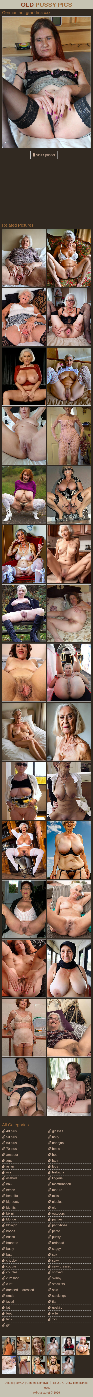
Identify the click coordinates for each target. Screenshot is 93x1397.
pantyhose (57, 1225)
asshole (10, 1178)
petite (54, 1231)
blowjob (9, 1225)
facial (8, 1301)
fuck (7, 1319)
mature (55, 1190)
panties (55, 1219)
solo (53, 1290)
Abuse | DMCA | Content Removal (27, 1382)
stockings (57, 1295)
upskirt (55, 1307)
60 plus (9, 1143)
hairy (53, 1137)
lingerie (55, 1178)
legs (53, 1166)
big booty (10, 1201)
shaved (55, 1272)
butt (7, 1254)
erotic (8, 1295)
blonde (9, 1219)
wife (53, 1313)
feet (7, 1313)
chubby (9, 1260)
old (52, 1207)
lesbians (56, 1172)
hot (52, 1154)
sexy (53, 1260)
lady (53, 1160)
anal (7, 1160)
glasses (55, 1131)
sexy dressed (59, 1266)
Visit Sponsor (44, 155)
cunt (7, 1284)
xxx (52, 1319)
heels (54, 1149)
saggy (54, 1248)
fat (6, 1307)
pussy (54, 1237)
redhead (56, 1243)
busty (8, 1248)
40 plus (9, 1131)
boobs (8, 1231)
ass (6, 1172)
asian (8, 1166)
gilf (6, 1325)
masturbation (59, 1184)
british (8, 1237)
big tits (9, 1207)
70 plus (9, 1149)
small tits (56, 1284)
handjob (56, 1143)
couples (10, 1272)
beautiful (10, 1196)
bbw (7, 1184)
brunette (10, 1243)
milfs (53, 1196)
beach (8, 1190)
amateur (10, 1154)
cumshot (10, 1278)
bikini (8, 1213)
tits (52, 1301)
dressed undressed (18, 1290)
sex (52, 1254)
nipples (55, 1201)
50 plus (9, 1137)
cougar (9, 1266)
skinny (54, 1278)
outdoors (56, 1213)
